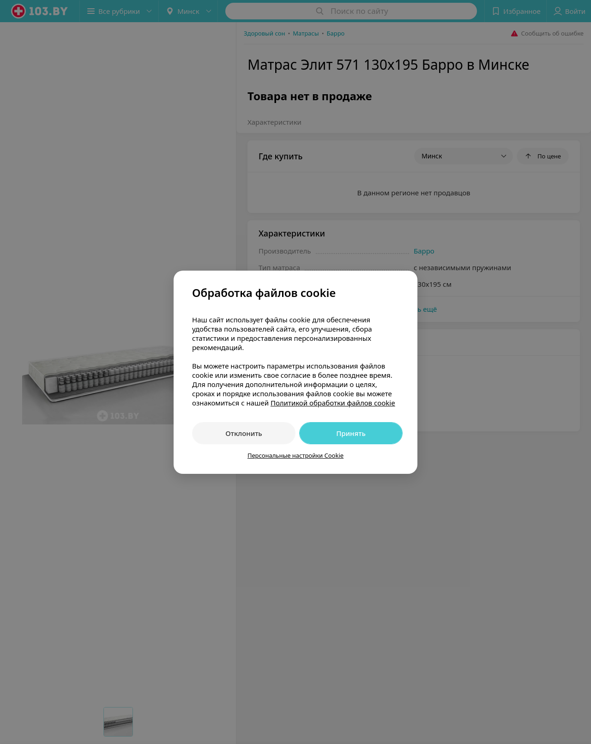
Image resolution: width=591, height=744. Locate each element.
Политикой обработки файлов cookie (333, 402)
